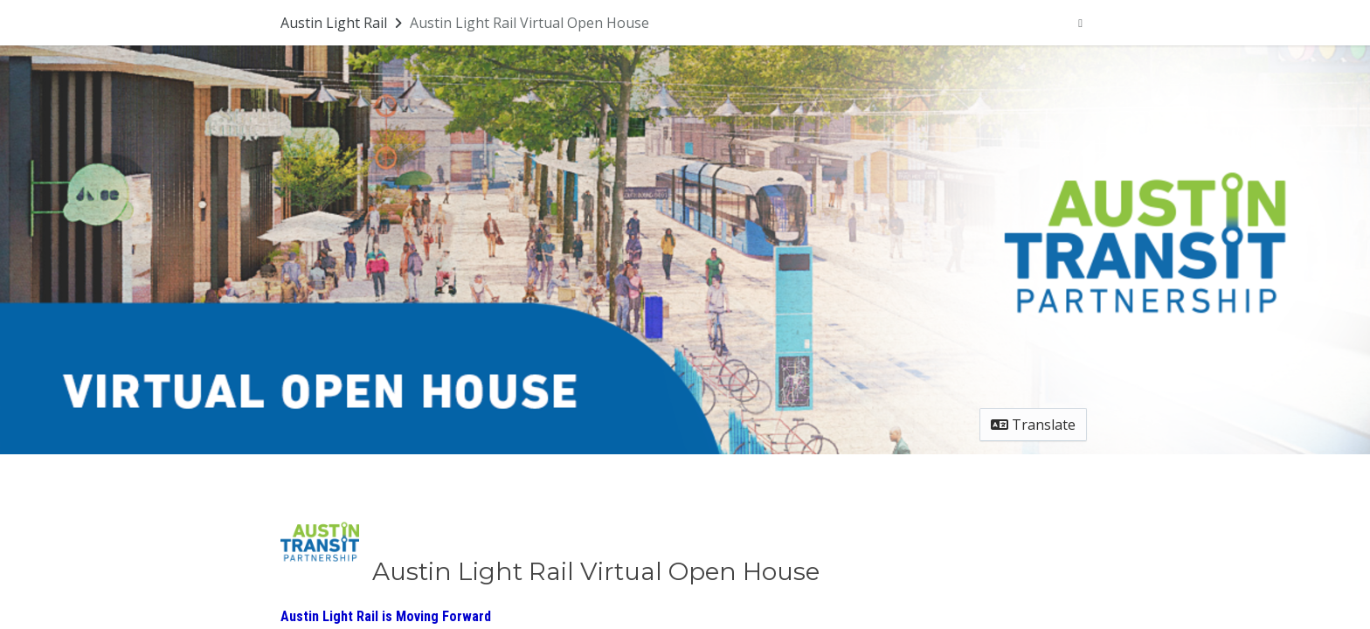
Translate (1033, 424)
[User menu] (1080, 22)
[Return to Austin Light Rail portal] (342, 23)
